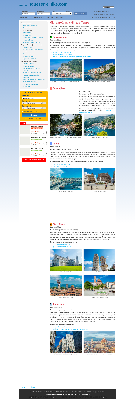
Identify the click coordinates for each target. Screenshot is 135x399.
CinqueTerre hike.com (46, 4)
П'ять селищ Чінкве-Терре (31, 25)
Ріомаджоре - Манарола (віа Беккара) (31, 69)
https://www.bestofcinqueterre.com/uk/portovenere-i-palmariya (71, 56)
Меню (22, 4)
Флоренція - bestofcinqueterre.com (63, 327)
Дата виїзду (40, 11)
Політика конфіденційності (95, 392)
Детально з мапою (28, 47)
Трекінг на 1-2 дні (28, 32)
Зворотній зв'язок (77, 392)
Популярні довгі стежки (29, 61)
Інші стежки (26, 86)
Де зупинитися (27, 35)
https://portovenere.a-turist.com (62, 54)
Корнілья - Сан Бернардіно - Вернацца (31, 76)
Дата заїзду (25, 11)
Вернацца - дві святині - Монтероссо (34, 79)
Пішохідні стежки (28, 28)
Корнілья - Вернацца (29, 56)
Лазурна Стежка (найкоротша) (31, 45)
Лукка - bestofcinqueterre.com (61, 247)
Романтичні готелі (28, 40)
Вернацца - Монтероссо (30, 59)
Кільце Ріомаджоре (28, 66)
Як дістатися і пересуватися (31, 42)
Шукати (34, 115)
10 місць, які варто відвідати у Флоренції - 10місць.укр (70, 329)
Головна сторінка (62, 392)
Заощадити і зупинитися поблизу (33, 37)
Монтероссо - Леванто (29, 81)
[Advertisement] (64, 102)
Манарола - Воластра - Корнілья (32, 72)
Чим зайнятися (26, 23)
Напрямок (26, 95)
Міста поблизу (27, 30)
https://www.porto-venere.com (61, 52)
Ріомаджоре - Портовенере (31, 84)
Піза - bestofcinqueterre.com (61, 244)
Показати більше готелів (34, 160)
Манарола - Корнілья (29, 54)
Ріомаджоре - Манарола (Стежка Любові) (33, 51)
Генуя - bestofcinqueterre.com (61, 164)
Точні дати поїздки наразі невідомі (32, 111)
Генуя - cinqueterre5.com (60, 166)
